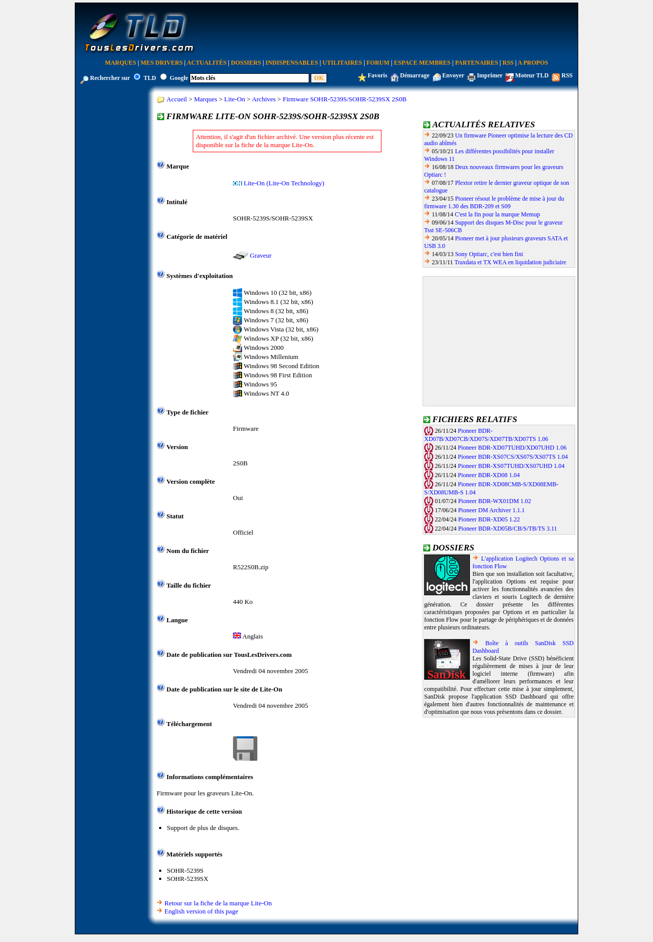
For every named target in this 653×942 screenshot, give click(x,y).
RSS (508, 62)
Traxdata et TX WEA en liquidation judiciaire (511, 262)
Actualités (206, 62)
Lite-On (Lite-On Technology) (284, 183)
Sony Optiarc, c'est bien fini (489, 254)
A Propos (533, 62)
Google (179, 77)
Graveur (261, 255)
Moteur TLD (532, 75)
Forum (378, 62)
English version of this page (201, 911)
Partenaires (476, 62)
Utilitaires (342, 62)
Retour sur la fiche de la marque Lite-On (218, 903)
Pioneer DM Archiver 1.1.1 (491, 510)
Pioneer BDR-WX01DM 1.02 (494, 501)
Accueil (176, 99)
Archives (264, 99)
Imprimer (489, 75)
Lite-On (234, 99)
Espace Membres (422, 62)
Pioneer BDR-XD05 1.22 (489, 519)
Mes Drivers (161, 62)
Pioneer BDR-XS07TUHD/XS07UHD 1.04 (511, 465)
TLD (149, 77)
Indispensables (291, 62)
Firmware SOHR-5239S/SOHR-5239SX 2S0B (344, 99)
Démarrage (415, 75)
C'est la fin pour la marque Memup (497, 214)
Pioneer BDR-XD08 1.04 (489, 475)
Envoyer (453, 75)
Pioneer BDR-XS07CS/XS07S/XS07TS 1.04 (513, 456)
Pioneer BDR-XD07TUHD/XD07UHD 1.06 (512, 447)
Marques (120, 62)
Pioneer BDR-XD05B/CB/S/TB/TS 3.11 (507, 528)
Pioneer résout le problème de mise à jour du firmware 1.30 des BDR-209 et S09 (494, 202)
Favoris (378, 75)
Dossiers (246, 62)
